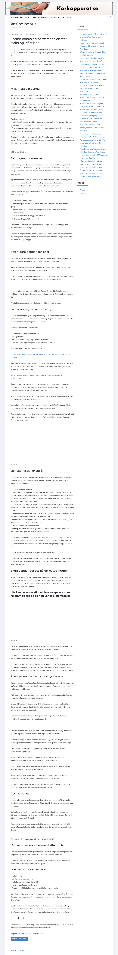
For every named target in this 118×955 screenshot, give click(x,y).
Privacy (55, 17)
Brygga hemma (40, 17)
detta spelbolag (34, 61)
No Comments (44, 35)
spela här (20, 64)
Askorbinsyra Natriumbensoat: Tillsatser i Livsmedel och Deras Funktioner (92, 46)
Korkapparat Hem (20, 17)
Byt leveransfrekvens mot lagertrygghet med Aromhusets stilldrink (92, 128)
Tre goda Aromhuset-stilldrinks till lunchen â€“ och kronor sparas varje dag (93, 37)
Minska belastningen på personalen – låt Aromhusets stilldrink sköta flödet (91, 118)
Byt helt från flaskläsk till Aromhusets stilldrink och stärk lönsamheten (92, 97)
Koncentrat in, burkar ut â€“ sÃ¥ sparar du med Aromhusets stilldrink (92, 143)
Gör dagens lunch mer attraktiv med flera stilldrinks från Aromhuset (92, 88)
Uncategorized (31, 35)
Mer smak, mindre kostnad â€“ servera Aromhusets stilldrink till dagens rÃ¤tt (92, 73)
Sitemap (67, 17)
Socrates (23, 951)
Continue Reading (19, 939)
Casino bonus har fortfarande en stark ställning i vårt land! (39, 41)
